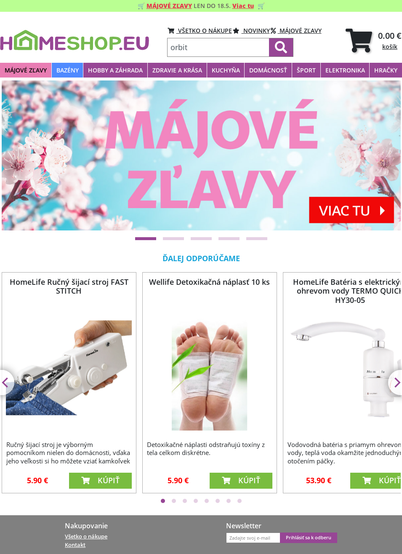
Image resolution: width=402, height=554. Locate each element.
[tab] (373, 40)
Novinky (251, 30)
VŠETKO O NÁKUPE (200, 30)
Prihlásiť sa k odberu (308, 538)
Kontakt (75, 545)
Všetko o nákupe (86, 536)
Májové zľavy (296, 30)
